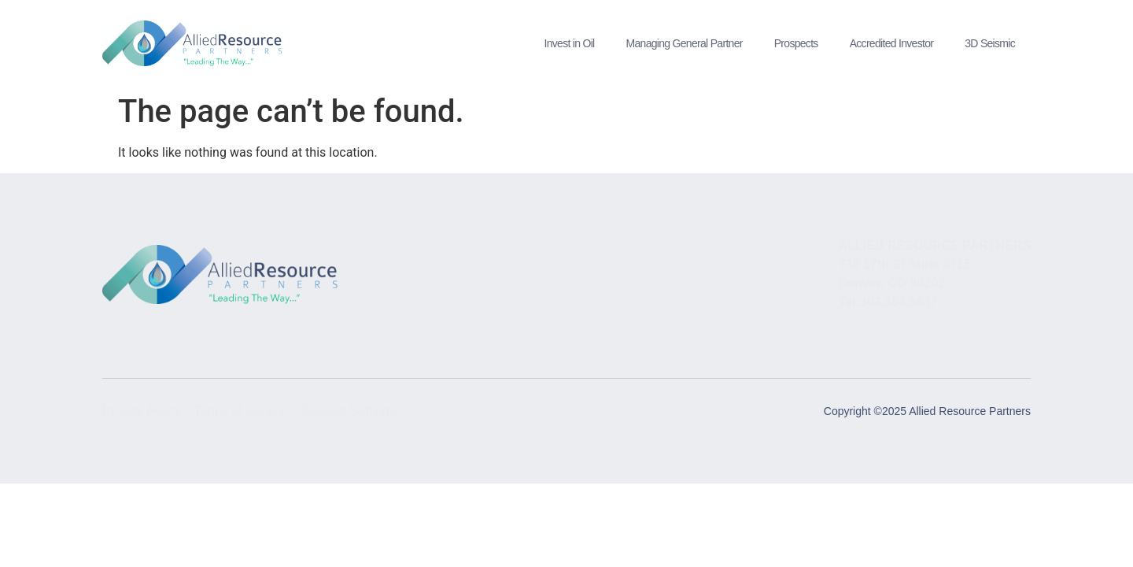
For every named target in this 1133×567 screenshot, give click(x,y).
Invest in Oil (569, 43)
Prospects (796, 43)
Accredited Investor (892, 43)
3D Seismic (990, 43)
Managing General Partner (684, 43)
